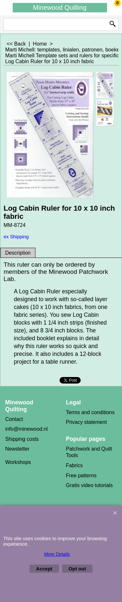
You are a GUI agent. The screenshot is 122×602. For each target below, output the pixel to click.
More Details (57, 554)
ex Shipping (16, 236)
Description (18, 253)
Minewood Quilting (60, 7)
